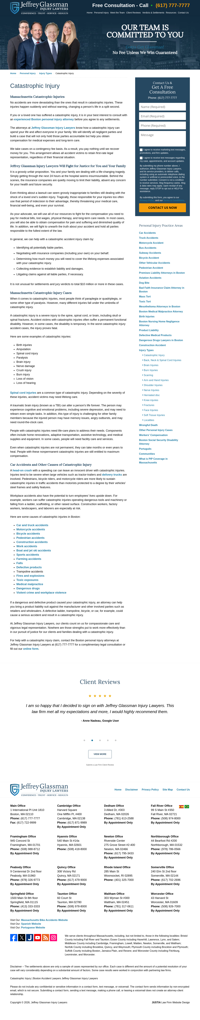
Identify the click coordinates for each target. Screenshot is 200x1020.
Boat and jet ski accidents (33, 550)
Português (145, 449)
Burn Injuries (151, 370)
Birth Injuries (147, 316)
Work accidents (26, 546)
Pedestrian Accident (151, 268)
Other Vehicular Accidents (154, 263)
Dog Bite (144, 282)
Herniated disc (152, 395)
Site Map (167, 789)
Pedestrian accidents (30, 537)
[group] (100, 740)
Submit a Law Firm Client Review (100, 765)
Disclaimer (131, 789)
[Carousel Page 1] (84, 740)
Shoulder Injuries (153, 385)
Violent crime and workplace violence (41, 592)
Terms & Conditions (173, 200)
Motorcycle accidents (30, 529)
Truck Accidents (148, 238)
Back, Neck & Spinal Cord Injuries (162, 360)
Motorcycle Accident (151, 243)
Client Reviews (133, 12)
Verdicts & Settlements (153, 12)
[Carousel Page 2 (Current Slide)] (92, 740)
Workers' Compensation (153, 435)
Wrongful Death (148, 425)
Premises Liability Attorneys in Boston (162, 273)
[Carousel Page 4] (108, 740)
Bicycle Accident (149, 258)
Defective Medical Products (155, 335)
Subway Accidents (150, 253)
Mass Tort (145, 296)
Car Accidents (147, 233)
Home (89, 12)
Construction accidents (32, 542)
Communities (147, 454)
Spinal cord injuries (23, 392)
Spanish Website (31, 923)
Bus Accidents (147, 248)
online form (30, 648)
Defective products (29, 567)
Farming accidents (28, 558)
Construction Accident (152, 345)
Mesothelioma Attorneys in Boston (159, 306)
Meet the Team (117, 12)
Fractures (149, 405)
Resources (171, 12)
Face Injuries (151, 410)
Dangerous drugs (28, 588)
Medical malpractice (29, 584)
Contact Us (183, 12)
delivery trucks (112, 474)
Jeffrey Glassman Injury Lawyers (53, 127)
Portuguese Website (33, 927)
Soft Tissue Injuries (154, 415)
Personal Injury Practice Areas (161, 225)
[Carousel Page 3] (100, 740)
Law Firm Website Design (171, 1002)
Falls (19, 563)
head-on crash (22, 470)
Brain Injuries (151, 365)
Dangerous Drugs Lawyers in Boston (161, 340)
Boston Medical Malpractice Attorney (161, 311)
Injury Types (146, 350)
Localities (149, 420)
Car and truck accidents (32, 525)
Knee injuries (151, 400)
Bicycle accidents (28, 533)
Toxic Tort (145, 301)
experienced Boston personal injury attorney (44, 119)
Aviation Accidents (150, 277)
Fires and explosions (30, 575)
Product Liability (149, 330)
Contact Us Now (162, 207)
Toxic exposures (27, 580)
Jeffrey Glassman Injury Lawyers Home (39, 8)
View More (100, 754)
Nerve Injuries (151, 390)
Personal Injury (101, 12)
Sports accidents (27, 554)
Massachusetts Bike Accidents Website (44, 920)
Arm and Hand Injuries (156, 380)
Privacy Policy (147, 200)
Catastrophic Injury (154, 355)
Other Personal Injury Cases (155, 430)
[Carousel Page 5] (116, 740)
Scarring (148, 375)
